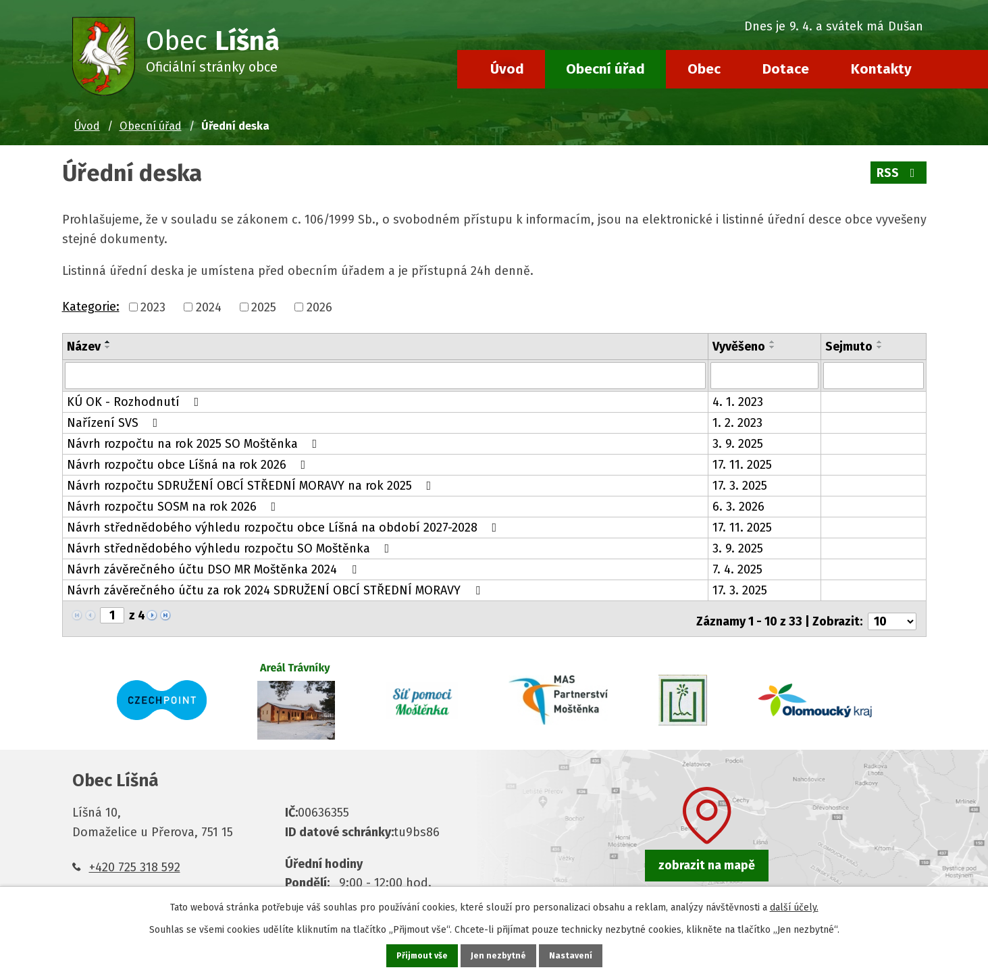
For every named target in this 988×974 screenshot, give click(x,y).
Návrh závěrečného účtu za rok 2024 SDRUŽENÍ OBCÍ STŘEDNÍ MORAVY (276, 589)
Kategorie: (91, 306)
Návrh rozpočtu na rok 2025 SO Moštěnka (195, 442)
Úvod (507, 69)
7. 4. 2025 (737, 568)
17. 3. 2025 (739, 484)
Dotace (785, 69)
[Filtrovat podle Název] (385, 375)
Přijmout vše (420, 954)
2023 (152, 307)
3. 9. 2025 (737, 442)
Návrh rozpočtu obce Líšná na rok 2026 (189, 463)
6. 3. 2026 (738, 505)
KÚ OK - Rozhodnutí (136, 400)
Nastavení (574, 954)
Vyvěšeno (738, 346)
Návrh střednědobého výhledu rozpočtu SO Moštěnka (231, 547)
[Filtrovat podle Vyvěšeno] (764, 375)
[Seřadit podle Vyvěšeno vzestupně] (772, 341)
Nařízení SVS (115, 421)
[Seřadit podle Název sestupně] (108, 347)
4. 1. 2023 (737, 400)
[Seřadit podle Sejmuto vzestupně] (880, 341)
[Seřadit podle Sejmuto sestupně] (880, 347)
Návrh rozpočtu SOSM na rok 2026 (174, 505)
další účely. (794, 905)
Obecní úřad (605, 69)
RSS (897, 172)
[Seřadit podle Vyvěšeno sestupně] (772, 347)
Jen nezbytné (500, 954)
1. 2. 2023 (737, 421)
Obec (704, 69)
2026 (319, 307)
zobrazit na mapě (706, 859)
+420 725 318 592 (134, 860)
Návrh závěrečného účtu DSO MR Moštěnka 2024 (214, 568)
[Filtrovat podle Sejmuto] (873, 375)
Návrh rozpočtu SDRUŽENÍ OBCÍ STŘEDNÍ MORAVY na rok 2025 (252, 484)
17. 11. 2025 (742, 463)
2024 (209, 307)
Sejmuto (849, 346)
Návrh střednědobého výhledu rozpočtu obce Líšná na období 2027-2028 (284, 526)
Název (84, 346)
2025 (263, 307)
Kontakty (881, 69)
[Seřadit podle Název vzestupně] (108, 341)
